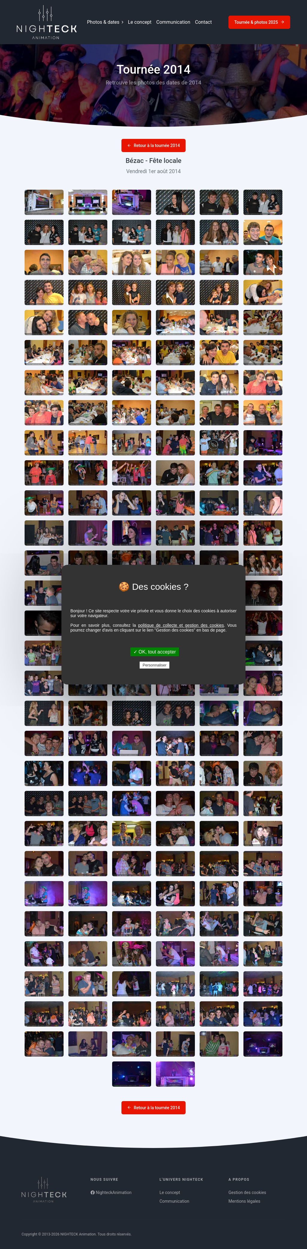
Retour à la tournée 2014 (153, 145)
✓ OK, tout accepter (154, 651)
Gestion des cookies (247, 1192)
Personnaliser (155, 665)
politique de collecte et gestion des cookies (181, 625)
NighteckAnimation (111, 1192)
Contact (203, 22)
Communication (173, 22)
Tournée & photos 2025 (259, 22)
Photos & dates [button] (105, 22)
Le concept (139, 22)
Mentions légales (244, 1201)
